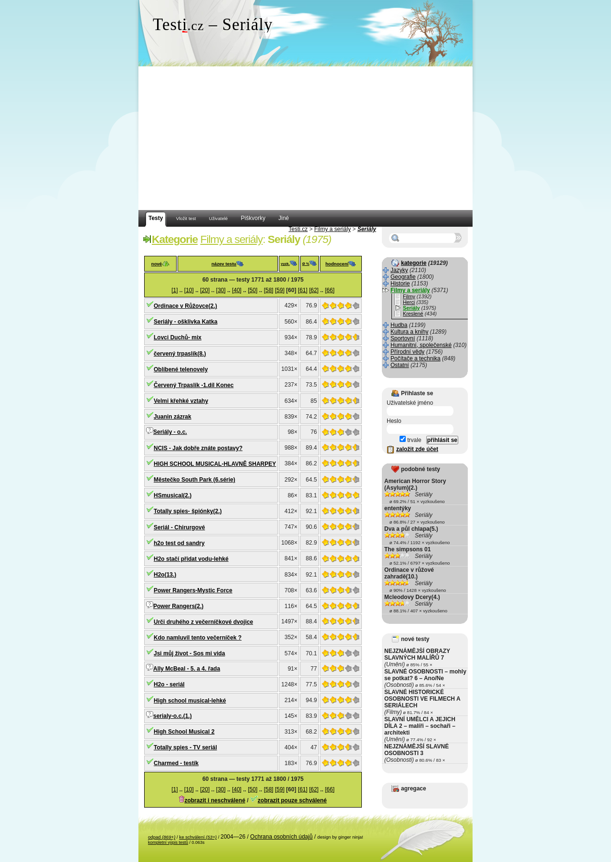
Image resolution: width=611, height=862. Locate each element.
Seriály (367, 229)
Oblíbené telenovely (181, 369)
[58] (269, 290)
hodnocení (337, 263)
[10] (189, 290)
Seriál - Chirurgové (179, 527)
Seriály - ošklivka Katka (185, 321)
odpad (161, 837)
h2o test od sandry (179, 543)
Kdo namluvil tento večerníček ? (198, 637)
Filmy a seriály (332, 229)
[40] (237, 290)
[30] (221, 290)
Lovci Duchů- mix (177, 337)
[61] (302, 290)
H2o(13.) (165, 574)
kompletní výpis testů (168, 842)
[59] (279, 290)
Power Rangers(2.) (178, 606)
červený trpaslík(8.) (180, 353)
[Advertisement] (305, 138)
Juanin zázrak (172, 416)
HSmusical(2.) (172, 495)
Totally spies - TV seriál (185, 747)
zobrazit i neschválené (214, 800)
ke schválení (198, 837)
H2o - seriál (169, 684)
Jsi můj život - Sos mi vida (189, 653)
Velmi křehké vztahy (181, 401)
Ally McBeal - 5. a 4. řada (186, 668)
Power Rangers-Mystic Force (193, 590)
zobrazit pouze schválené (292, 800)
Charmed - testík (176, 763)
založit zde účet (417, 449)
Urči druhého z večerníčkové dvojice (203, 622)
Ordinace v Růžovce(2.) (185, 306)
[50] (252, 290)
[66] (330, 290)
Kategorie (175, 239)
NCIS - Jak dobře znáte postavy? (198, 448)
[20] (205, 290)
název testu (223, 263)
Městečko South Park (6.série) (194, 479)
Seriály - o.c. (170, 432)
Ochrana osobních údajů (281, 836)
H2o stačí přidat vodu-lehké (191, 559)
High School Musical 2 (184, 731)
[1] (174, 290)
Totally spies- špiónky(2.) (187, 511)
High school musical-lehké (190, 700)
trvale (410, 440)
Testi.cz (298, 229)
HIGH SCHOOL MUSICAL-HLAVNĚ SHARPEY (215, 464)
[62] (313, 290)
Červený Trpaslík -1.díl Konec (193, 385)
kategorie (413, 263)
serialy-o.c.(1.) (172, 716)
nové (156, 263)
